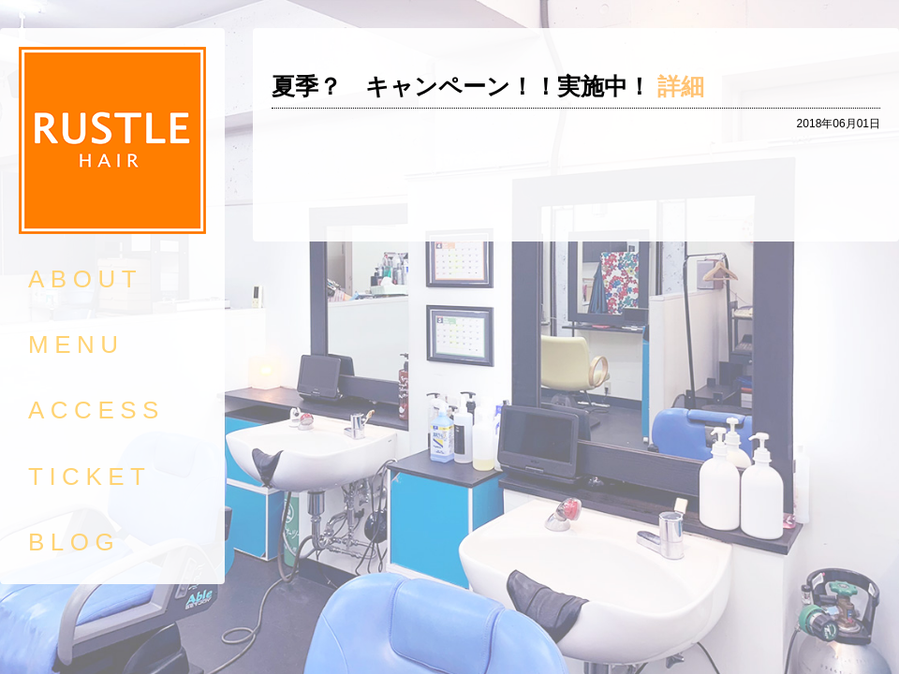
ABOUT (85, 279)
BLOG (74, 542)
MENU (76, 344)
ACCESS (96, 410)
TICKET (89, 476)
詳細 (680, 86)
